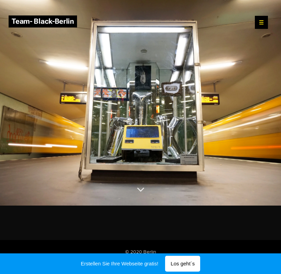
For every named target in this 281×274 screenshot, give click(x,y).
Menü (259, 22)
